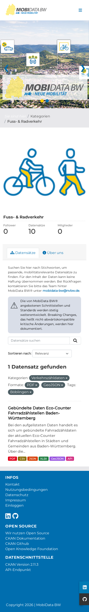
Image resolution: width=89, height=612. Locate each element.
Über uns (53, 253)
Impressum (15, 500)
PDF (12, 458)
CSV (22, 458)
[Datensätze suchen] (39, 341)
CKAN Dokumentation (25, 538)
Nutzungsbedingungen (26, 490)
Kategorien (40, 116)
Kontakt (12, 484)
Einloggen (14, 505)
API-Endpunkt (18, 570)
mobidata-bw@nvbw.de (61, 291)
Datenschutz (16, 495)
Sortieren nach (19, 353)
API (70, 458)
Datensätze (23, 253)
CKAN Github (17, 544)
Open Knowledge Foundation (31, 549)
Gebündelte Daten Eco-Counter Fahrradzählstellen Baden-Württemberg (39, 413)
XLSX (43, 458)
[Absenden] (75, 341)
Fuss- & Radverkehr (24, 121)
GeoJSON (57, 458)
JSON (32, 458)
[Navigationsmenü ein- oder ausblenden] (80, 10)
